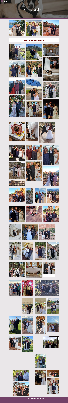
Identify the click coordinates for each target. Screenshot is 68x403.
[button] (67, 1)
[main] (34, 9)
